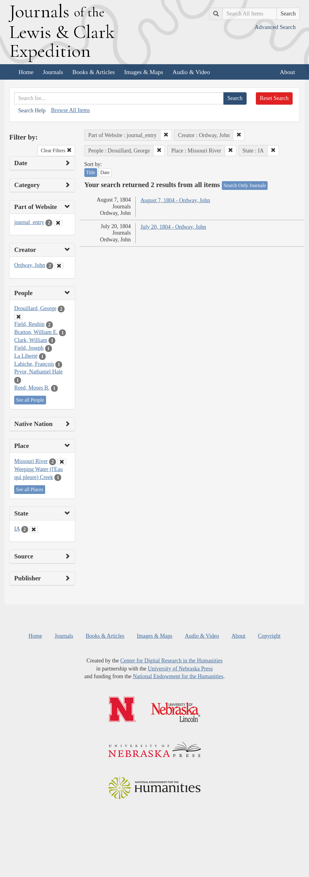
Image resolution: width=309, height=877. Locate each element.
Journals (53, 72)
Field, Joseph (29, 348)
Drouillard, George (35, 308)
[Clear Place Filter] (61, 462)
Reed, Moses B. (31, 388)
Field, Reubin (29, 324)
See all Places (29, 489)
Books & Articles (93, 72)
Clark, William (30, 340)
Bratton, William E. (36, 332)
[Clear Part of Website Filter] (58, 223)
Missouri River (31, 461)
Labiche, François (34, 364)
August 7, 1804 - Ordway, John (175, 200)
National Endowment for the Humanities (178, 676)
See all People (30, 400)
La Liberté (25, 356)
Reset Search (274, 98)
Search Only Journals (245, 185)
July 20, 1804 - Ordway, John (173, 227)
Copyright (269, 636)
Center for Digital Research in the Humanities (171, 661)
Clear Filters (56, 150)
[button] (166, 135)
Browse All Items (70, 110)
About (287, 72)
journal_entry (29, 222)
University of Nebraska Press (180, 669)
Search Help (31, 110)
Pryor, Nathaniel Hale (38, 372)
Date (105, 172)
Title (90, 172)
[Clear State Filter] (33, 529)
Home (26, 72)
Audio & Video (191, 72)
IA (17, 529)
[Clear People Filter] (18, 317)
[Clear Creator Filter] (59, 266)
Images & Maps (143, 72)
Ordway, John (29, 265)
